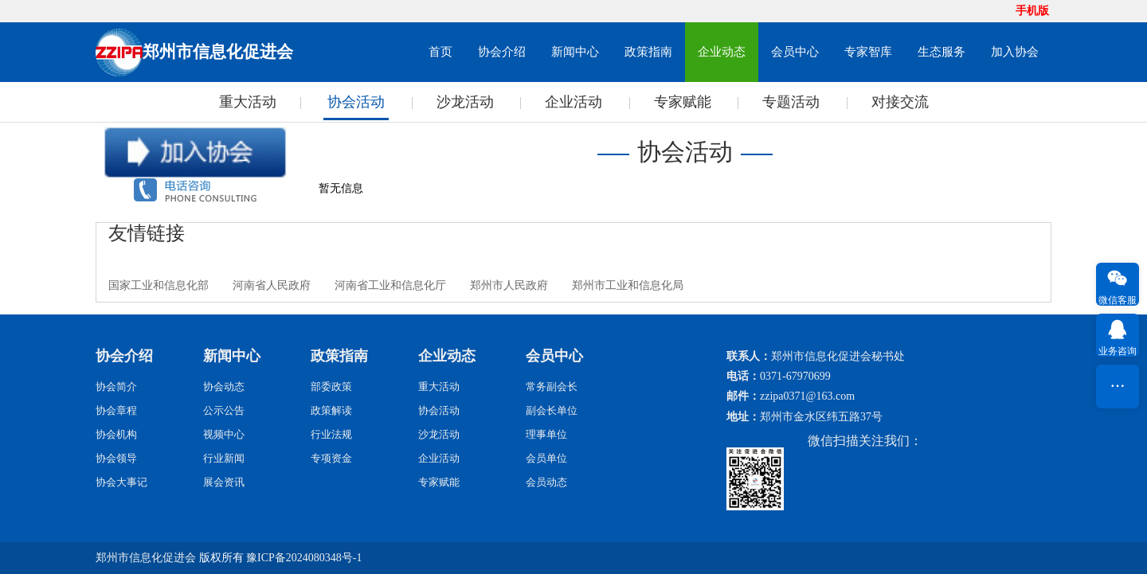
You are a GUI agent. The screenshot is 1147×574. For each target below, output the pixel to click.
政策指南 (648, 51)
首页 (440, 51)
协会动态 (224, 386)
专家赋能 (682, 102)
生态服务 (941, 51)
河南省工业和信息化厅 (390, 285)
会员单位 (546, 458)
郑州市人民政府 (509, 285)
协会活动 (356, 102)
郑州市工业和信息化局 (627, 285)
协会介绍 (502, 51)
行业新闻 (224, 458)
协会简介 (116, 386)
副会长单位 (551, 410)
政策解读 (331, 410)
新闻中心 (575, 51)
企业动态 (722, 51)
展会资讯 (224, 482)
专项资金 (331, 458)
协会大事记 (121, 482)
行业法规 (331, 434)
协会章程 (116, 410)
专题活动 (791, 102)
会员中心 (795, 51)
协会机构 (116, 434)
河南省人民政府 (272, 285)
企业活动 (573, 102)
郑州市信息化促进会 (146, 558)
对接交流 (900, 102)
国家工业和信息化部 (158, 285)
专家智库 (868, 51)
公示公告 (224, 410)
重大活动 (247, 102)
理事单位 (546, 434)
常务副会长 (551, 386)
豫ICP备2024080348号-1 (304, 558)
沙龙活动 (465, 102)
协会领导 (116, 458)
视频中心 (224, 434)
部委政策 (331, 386)
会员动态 (546, 482)
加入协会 (1015, 51)
